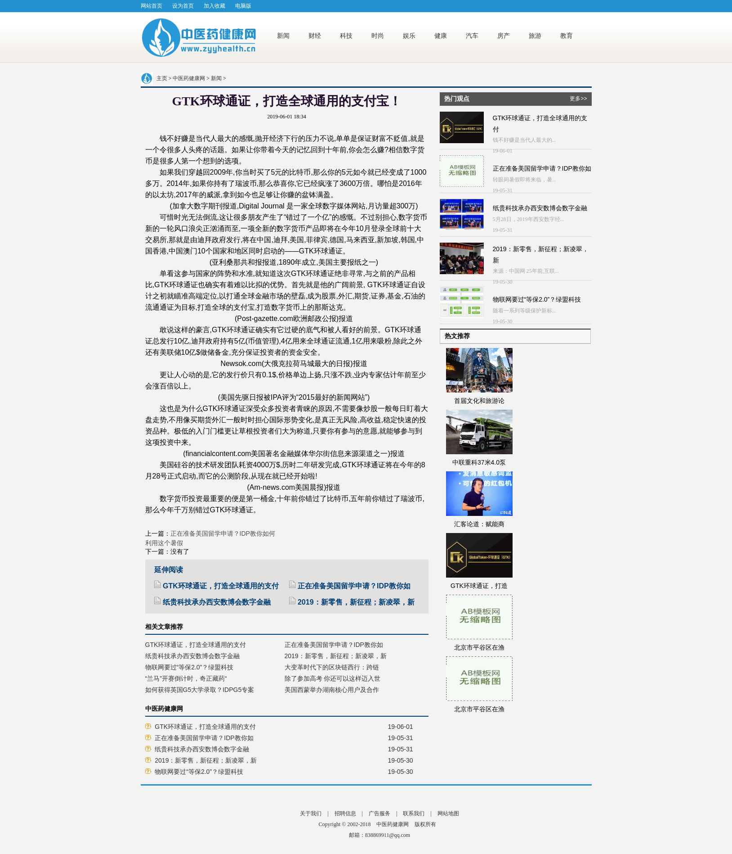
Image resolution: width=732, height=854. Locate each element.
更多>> (578, 98)
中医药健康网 (189, 78)
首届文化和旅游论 (479, 400)
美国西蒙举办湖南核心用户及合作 (332, 689)
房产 (504, 35)
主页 (161, 78)
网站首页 (151, 6)
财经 (315, 35)
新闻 (284, 35)
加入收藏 (214, 6)
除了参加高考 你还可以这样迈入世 (333, 678)
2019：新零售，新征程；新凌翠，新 (352, 602)
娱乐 (410, 35)
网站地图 (448, 813)
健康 (441, 35)
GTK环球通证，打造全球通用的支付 (216, 586)
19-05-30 (400, 760)
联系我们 (413, 813)
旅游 (536, 35)
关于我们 (310, 813)
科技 (347, 35)
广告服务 (379, 813)
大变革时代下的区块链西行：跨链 (332, 667)
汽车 (473, 35)
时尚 (378, 35)
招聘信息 (345, 813)
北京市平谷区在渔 (479, 647)
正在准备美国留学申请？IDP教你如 (350, 586)
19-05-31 (400, 737)
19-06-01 (400, 726)
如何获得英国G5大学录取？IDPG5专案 (199, 689)
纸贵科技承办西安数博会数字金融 (212, 602)
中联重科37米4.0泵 (479, 462)
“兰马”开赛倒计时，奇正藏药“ (186, 678)
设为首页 (183, 6)
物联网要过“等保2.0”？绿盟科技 (189, 667)
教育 (567, 35)
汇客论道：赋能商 (479, 524)
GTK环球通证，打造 (479, 585)
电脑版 (243, 6)
